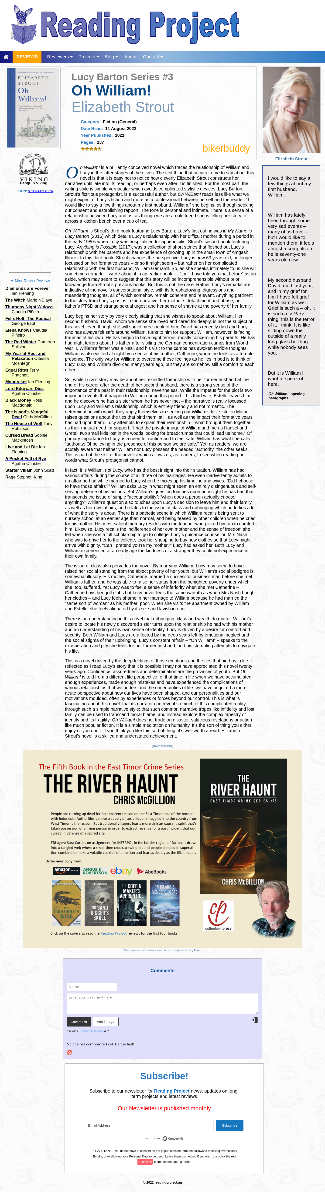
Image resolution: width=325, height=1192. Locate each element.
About (130, 56)
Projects (88, 56)
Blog (111, 56)
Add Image (106, 1022)
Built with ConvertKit (183, 1136)
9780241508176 (40, 191)
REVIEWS (27, 56)
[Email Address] (149, 1125)
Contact (153, 56)
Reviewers (60, 56)
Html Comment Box (91, 1030)
